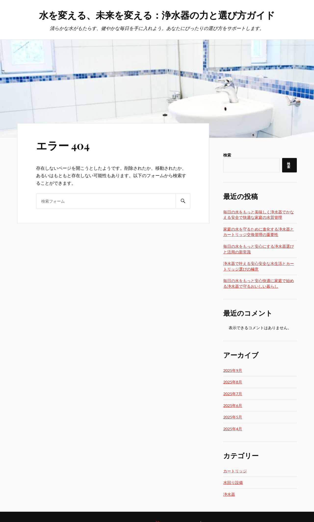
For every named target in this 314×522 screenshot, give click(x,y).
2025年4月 (232, 428)
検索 (227, 155)
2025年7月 (232, 393)
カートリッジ (235, 471)
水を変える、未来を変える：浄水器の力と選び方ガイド (157, 15)
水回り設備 (233, 482)
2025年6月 (232, 405)
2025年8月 (232, 381)
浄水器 (229, 494)
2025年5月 (232, 417)
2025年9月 (232, 370)
